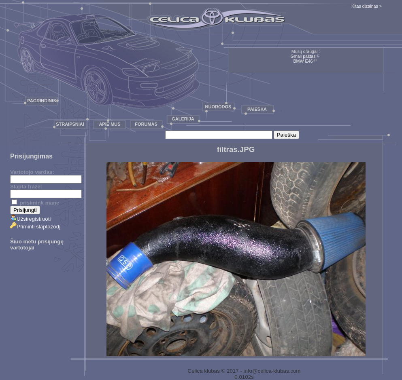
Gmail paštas (302, 56)
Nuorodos (218, 106)
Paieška (257, 109)
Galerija (183, 118)
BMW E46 (303, 61)
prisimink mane (35, 203)
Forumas (146, 124)
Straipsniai (70, 124)
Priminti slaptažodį (35, 227)
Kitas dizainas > (366, 6)
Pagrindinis (41, 100)
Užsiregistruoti (30, 219)
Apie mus (109, 124)
